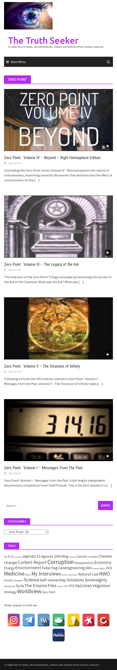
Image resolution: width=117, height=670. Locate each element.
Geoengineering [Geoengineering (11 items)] (71, 567)
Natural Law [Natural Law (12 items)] (88, 574)
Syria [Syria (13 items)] (20, 585)
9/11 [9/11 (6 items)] (11, 556)
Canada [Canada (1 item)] (72, 557)
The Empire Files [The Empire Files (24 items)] (40, 585)
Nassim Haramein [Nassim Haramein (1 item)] (69, 574)
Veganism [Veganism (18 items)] (101, 585)
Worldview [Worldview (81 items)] (29, 591)
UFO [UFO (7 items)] (71, 586)
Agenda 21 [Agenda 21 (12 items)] (32, 556)
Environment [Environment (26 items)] (28, 567)
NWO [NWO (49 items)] (104, 573)
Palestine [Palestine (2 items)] (18, 580)
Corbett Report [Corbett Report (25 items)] (32, 562)
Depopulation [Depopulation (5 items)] (84, 563)
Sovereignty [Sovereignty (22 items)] (96, 580)
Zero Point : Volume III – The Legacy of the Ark (41, 264)
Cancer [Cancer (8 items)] (81, 556)
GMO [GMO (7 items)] (88, 568)
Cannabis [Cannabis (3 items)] (92, 556)
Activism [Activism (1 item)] (18, 557)
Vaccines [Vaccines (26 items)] (83, 585)
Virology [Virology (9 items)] (10, 592)
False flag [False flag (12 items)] (50, 567)
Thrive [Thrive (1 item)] (60, 586)
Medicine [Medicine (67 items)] (14, 573)
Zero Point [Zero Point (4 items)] (49, 592)
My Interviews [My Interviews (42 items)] (46, 573)
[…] (37, 180)
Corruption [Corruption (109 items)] (60, 562)
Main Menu (18, 62)
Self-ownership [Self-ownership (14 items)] (53, 579)
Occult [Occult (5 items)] (8, 580)
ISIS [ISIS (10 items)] (109, 568)
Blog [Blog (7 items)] (65, 556)
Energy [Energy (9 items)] (9, 568)
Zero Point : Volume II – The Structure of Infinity (42, 366)
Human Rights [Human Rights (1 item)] (99, 568)
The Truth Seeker (43, 40)
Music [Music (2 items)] (28, 574)
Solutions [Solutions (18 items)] (75, 580)
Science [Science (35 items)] (31, 580)
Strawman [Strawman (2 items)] (9, 586)
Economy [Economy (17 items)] (103, 562)
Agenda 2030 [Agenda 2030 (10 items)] (51, 556)
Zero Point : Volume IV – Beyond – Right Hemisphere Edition (52, 157)
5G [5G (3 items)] (5, 556)
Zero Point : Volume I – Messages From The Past (43, 467)
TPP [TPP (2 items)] (65, 586)
